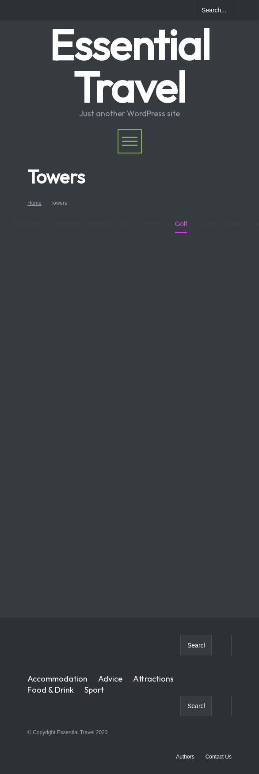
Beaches (67, 216)
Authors (185, 757)
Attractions (27, 223)
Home (34, 203)
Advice (110, 679)
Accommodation (57, 679)
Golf (181, 216)
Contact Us (219, 757)
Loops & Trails (219, 216)
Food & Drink (110, 216)
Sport (94, 690)
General (152, 216)
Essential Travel (129, 66)
